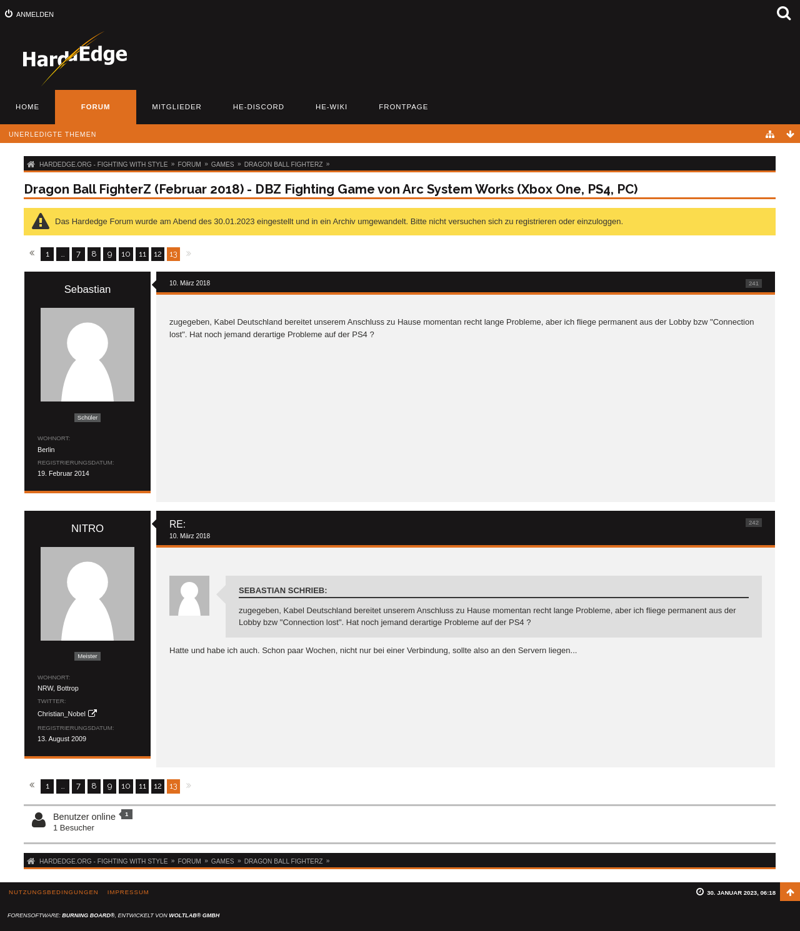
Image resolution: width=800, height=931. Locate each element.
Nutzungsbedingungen (54, 892)
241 (754, 283)
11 (142, 254)
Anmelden (35, 14)
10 (126, 254)
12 (158, 254)
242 (754, 522)
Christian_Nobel (62, 713)
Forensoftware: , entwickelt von (113, 915)
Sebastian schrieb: (283, 590)
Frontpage (403, 107)
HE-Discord (258, 107)
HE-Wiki (332, 107)
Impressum (128, 892)
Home (27, 107)
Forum (96, 107)
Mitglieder (177, 107)
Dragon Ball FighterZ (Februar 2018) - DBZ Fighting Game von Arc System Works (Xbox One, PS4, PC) (331, 189)
